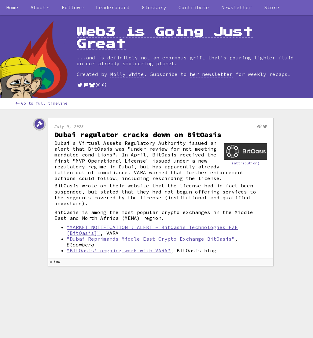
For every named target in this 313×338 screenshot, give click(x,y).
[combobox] (40, 7)
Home (12, 7)
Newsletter (236, 7)
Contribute (194, 7)
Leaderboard (113, 7)
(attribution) (246, 163)
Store (271, 7)
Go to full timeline (42, 103)
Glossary (154, 7)
